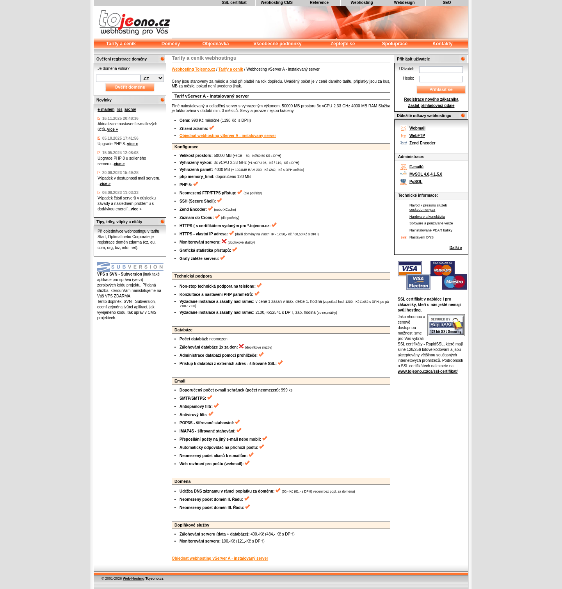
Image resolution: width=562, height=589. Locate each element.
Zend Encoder (422, 143)
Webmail (417, 128)
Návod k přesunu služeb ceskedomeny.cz (428, 207)
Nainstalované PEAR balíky (430, 230)
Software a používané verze (431, 223)
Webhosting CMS (277, 2)
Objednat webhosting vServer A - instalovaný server (228, 135)
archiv (130, 109)
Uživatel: (406, 69)
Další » (456, 248)
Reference (319, 2)
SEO (447, 2)
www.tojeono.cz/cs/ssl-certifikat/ (428, 371)
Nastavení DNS (421, 237)
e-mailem (106, 109)
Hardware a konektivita (427, 217)
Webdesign (404, 2)
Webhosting (361, 2)
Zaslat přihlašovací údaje (431, 105)
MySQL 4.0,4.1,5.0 (425, 174)
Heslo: (408, 78)
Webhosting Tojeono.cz (193, 69)
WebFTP (417, 135)
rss (120, 109)
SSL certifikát (234, 2)
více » (112, 129)
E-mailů (416, 167)
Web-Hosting (133, 578)
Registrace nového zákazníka (431, 99)
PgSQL (415, 182)
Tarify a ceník (231, 69)
